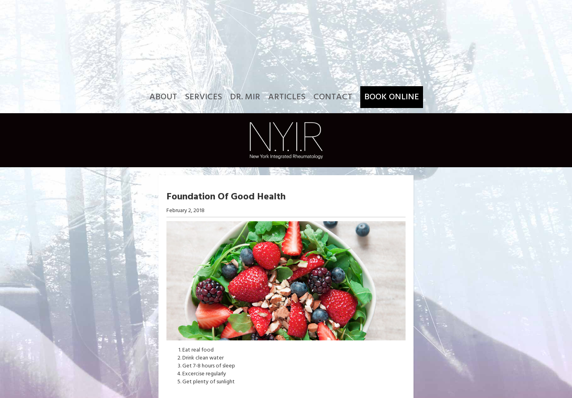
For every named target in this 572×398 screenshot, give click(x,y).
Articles (286, 97)
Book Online (391, 97)
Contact (332, 97)
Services (203, 97)
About (163, 97)
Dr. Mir (245, 97)
